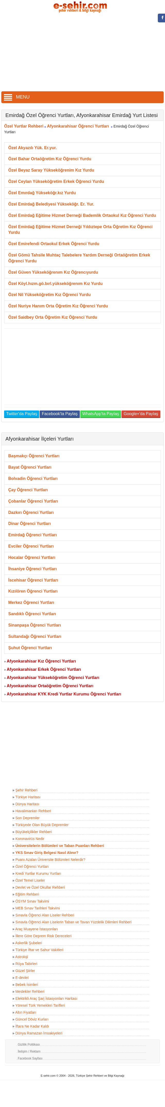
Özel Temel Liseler (30, 880)
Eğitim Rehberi (27, 894)
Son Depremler (27, 818)
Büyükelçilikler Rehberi (33, 832)
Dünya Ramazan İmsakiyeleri (38, 1033)
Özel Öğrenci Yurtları (32, 866)
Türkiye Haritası (27, 797)
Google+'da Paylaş (141, 414)
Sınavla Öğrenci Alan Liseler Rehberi (44, 915)
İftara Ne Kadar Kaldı (32, 1026)
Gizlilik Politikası (29, 1044)
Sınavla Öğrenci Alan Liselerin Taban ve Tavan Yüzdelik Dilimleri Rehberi (73, 922)
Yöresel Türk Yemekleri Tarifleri (40, 1005)
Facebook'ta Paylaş (59, 414)
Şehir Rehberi (26, 790)
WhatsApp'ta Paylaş (100, 414)
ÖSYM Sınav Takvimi (32, 901)
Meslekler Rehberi (30, 991)
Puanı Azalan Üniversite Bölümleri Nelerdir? (50, 860)
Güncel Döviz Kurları (31, 1019)
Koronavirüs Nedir (29, 839)
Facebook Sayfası (30, 1058)
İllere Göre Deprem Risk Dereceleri (43, 936)
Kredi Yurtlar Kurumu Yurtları (38, 873)
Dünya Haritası (27, 804)
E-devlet (22, 978)
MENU (17, 97)
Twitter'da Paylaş (21, 414)
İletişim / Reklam (29, 1051)
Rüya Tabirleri (26, 964)
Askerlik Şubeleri (28, 943)
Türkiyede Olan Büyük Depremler (41, 825)
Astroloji (21, 957)
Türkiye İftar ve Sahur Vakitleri (39, 950)
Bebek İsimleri (26, 985)
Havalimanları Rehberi (33, 811)
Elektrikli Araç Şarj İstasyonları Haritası (46, 998)
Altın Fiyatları (25, 1012)
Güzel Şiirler (25, 971)
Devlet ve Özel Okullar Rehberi (40, 887)
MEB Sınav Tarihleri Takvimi (37, 908)
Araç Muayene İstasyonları (36, 929)
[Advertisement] (82, 53)
